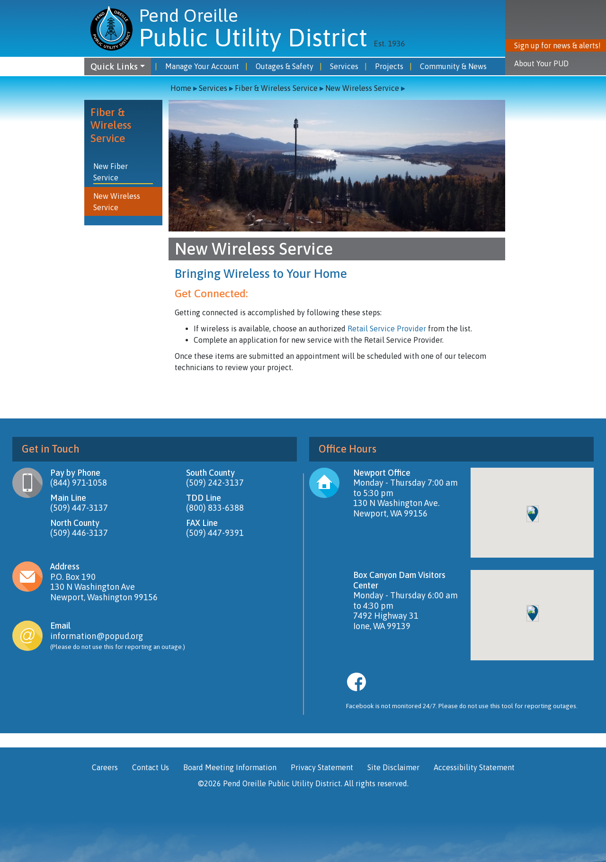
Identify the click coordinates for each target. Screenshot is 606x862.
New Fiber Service (110, 172)
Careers (105, 767)
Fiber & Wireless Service (276, 88)
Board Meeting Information (229, 767)
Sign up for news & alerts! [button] (557, 45)
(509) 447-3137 (79, 508)
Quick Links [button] (114, 66)
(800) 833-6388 (215, 508)
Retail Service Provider (387, 328)
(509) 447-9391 (215, 533)
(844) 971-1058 (78, 483)
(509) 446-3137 (79, 533)
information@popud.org (96, 636)
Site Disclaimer (393, 767)
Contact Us (150, 767)
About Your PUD (541, 63)
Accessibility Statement (474, 767)
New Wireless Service (362, 88)
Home (180, 88)
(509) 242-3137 (215, 483)
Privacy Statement (322, 767)
